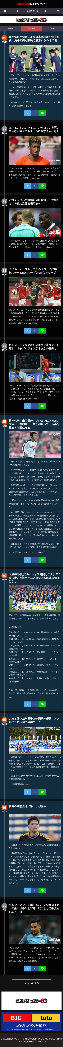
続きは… (18, 178)
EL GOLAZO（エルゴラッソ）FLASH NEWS (32, 4)
